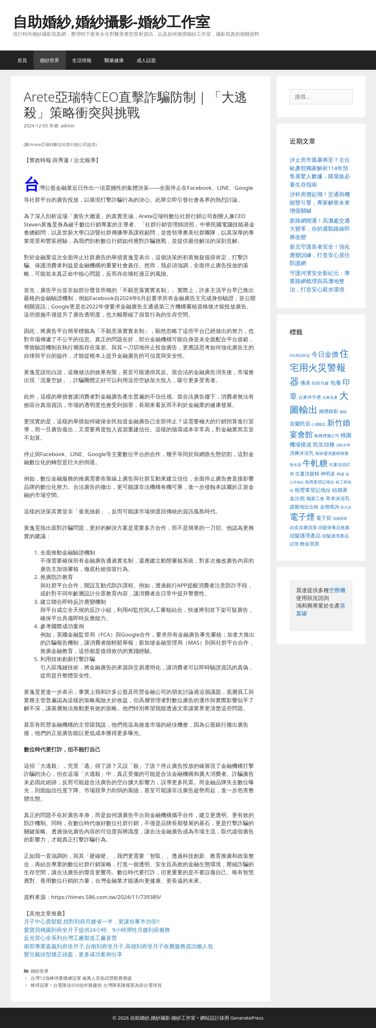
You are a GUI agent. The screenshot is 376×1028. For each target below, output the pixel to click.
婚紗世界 (49, 60)
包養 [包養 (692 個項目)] (335, 382)
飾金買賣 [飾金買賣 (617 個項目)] (309, 543)
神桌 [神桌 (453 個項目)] (340, 473)
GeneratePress (247, 1017)
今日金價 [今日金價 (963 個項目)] (324, 354)
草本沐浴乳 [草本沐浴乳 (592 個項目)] (338, 498)
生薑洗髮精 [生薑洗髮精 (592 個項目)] (307, 473)
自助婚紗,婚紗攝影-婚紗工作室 (111, 21)
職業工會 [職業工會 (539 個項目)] (315, 498)
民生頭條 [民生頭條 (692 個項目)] (324, 444)
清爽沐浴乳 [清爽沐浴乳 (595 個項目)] (302, 453)
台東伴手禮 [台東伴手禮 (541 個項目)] (309, 397)
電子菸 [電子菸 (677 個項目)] (324, 517)
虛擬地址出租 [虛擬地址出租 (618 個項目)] (304, 506)
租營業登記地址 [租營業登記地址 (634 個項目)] (313, 489)
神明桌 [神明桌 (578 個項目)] (328, 473)
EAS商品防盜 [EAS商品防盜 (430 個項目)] (300, 355)
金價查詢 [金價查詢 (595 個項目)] (329, 506)
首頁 (22, 60)
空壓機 (337, 590)
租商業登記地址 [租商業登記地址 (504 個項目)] (319, 482)
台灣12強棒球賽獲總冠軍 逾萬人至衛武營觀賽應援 (81, 978)
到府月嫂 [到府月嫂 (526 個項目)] (320, 383)
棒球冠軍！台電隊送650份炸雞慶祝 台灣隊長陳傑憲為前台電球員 (96, 985)
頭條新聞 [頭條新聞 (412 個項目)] (340, 518)
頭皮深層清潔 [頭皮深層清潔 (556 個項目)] (303, 527)
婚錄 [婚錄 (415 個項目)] (343, 411)
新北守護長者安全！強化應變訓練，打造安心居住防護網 (320, 255)
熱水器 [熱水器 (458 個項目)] (295, 464)
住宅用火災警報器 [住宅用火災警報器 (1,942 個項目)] (319, 367)
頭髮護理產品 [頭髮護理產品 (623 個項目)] (305, 535)
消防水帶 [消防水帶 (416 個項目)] (343, 445)
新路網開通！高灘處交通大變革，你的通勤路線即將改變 (320, 229)
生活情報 (82, 60)
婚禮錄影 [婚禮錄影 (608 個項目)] (328, 411)
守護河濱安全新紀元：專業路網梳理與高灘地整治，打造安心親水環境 (320, 281)
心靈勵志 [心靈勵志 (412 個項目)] (319, 424)
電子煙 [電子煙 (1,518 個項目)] (302, 516)
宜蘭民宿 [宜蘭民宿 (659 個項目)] (300, 423)
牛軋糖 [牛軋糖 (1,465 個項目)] (315, 463)
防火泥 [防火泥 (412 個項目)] (346, 507)
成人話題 (146, 60)
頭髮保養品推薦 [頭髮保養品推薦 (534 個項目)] (334, 527)
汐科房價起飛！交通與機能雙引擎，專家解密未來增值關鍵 (320, 202)
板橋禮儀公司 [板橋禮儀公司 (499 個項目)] (326, 435)
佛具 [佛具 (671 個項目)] (305, 382)
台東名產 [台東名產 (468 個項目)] (330, 397)
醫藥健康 (114, 60)
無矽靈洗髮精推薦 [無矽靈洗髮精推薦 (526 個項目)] (332, 453)
